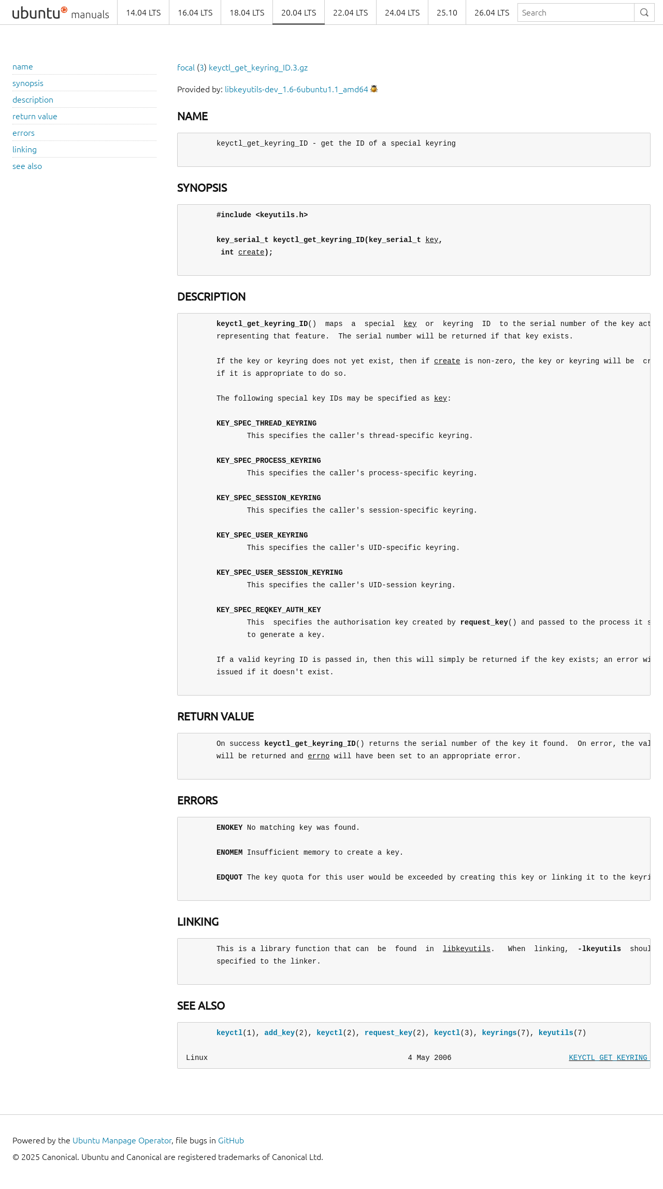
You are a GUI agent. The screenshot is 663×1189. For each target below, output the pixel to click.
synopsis (28, 83)
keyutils (556, 1033)
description (32, 99)
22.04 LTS (350, 12)
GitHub (231, 1140)
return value (34, 116)
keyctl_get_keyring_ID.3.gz (258, 67)
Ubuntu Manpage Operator (122, 1140)
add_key (279, 1033)
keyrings (499, 1033)
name (22, 66)
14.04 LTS (143, 12)
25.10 (447, 12)
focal (186, 67)
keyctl (229, 1033)
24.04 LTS (402, 12)
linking (24, 149)
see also (27, 166)
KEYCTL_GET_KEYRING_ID (614, 1058)
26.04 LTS (491, 12)
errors (23, 132)
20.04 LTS (298, 12)
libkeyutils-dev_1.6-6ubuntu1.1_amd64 (296, 89)
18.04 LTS (246, 12)
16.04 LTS (195, 12)
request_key (388, 1033)
